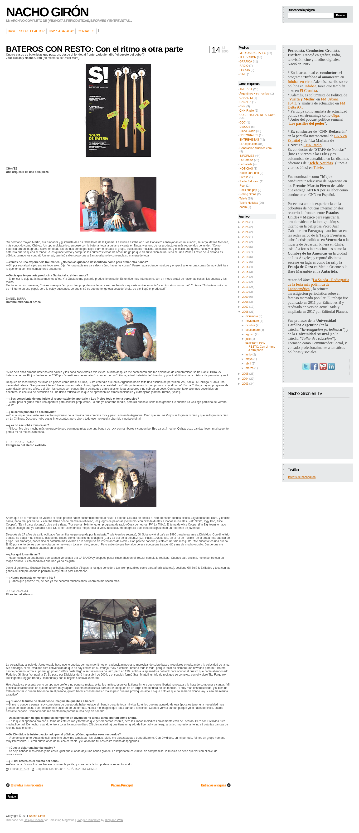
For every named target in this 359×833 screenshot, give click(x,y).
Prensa (243, 177)
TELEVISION (247, 57)
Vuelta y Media (301, 99)
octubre (250, 325)
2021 (245, 242)
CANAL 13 (246, 97)
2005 (245, 373)
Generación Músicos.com (255, 148)
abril (248, 363)
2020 (245, 247)
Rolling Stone (247, 194)
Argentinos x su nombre (254, 93)
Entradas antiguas (213, 785)
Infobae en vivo (299, 82)
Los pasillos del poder (307, 123)
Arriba (12, 796)
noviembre (252, 320)
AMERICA (245, 89)
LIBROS (244, 70)
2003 (245, 383)
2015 (245, 272)
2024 (245, 232)
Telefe (243, 198)
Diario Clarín (247, 131)
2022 (245, 237)
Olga (335, 115)
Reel (242, 185)
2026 (245, 222)
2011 (245, 287)
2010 (245, 291)
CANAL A (245, 102)
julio (248, 339)
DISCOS (244, 126)
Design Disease (34, 820)
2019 (245, 252)
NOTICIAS (246, 168)
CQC (242, 122)
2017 (245, 262)
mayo (249, 359)
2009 (245, 296)
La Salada (245, 164)
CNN (242, 106)
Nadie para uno (249, 173)
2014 (245, 277)
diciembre (252, 316)
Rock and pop (248, 190)
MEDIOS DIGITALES (252, 53)
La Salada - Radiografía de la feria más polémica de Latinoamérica (318, 284)
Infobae (310, 86)
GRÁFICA (245, 61)
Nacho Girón (47, 12)
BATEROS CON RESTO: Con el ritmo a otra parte (260, 347)
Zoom (243, 207)
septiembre (253, 329)
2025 (245, 227)
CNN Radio (246, 110)
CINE (242, 74)
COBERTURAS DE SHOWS (257, 115)
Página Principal (122, 785)
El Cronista (308, 91)
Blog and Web (114, 820)
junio (249, 354)
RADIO (243, 65)
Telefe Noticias (248, 202)
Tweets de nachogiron (301, 477)
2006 (245, 311)
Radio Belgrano (249, 181)
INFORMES (246, 155)
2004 (245, 378)
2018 (245, 257)
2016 (245, 267)
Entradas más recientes (27, 785)
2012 (245, 282)
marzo (249, 368)
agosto (250, 334)
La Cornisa (246, 160)
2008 (245, 301)
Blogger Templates (88, 820)
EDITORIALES (248, 135)
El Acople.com (248, 144)
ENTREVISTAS (249, 139)
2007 (245, 306)
